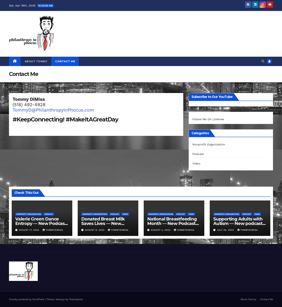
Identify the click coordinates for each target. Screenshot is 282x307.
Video (196, 163)
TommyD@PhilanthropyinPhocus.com (53, 110)
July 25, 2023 (226, 230)
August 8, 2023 (95, 230)
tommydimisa (53, 230)
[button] (262, 61)
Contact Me (65, 61)
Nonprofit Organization (208, 144)
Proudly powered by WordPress (27, 299)
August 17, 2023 (29, 230)
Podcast (198, 154)
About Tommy (36, 61)
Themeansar (76, 299)
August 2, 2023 (161, 230)
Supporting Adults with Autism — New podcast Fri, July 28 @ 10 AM (238, 223)
